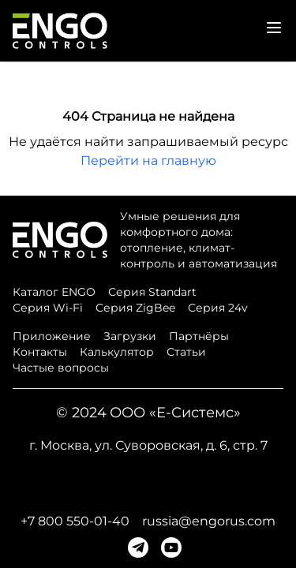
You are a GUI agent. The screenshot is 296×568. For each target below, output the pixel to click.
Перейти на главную (148, 160)
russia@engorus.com (208, 521)
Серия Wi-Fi (48, 308)
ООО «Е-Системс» (175, 412)
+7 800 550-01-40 (75, 521)
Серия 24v (218, 308)
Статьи (186, 352)
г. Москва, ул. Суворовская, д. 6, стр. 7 (148, 445)
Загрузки (129, 336)
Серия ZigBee (135, 308)
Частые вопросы (61, 368)
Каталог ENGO (54, 292)
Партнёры (199, 336)
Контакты (40, 352)
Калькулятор (117, 352)
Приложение (52, 336)
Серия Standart (152, 292)
